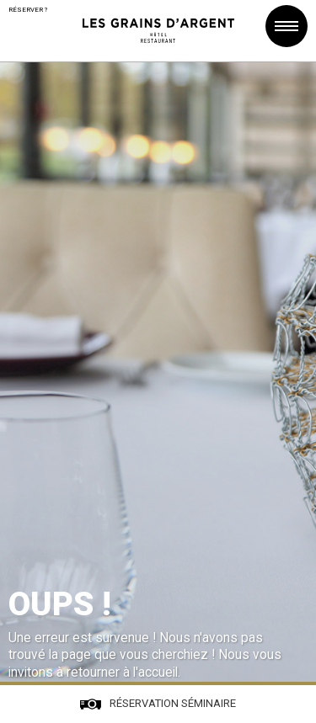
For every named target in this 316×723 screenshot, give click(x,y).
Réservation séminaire (173, 703)
